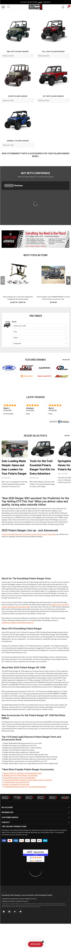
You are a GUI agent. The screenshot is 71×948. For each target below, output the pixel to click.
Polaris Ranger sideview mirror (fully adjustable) (19, 766)
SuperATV (65, 593)
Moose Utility (25, 595)
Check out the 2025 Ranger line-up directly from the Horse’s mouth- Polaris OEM (28, 523)
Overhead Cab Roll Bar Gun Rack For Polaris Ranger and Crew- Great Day (27, 768)
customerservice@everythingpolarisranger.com (18, 611)
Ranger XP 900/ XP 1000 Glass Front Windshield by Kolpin (22, 762)
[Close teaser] (43, 942)
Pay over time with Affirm (35, 2)
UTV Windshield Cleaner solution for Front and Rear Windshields (24, 775)
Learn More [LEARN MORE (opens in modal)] (46, 2)
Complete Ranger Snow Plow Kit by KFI (16, 771)
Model (14, 322)
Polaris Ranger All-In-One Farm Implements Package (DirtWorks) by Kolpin (18, 298)
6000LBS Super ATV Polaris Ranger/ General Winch (20, 764)
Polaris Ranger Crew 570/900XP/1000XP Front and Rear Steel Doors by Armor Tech (53, 298)
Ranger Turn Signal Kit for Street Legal (16, 773)
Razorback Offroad (14, 595)
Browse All (66, 359)
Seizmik (4, 595)
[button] (35, 944)
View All (66, 435)
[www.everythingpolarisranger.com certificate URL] (59, 421)
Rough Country (56, 593)
